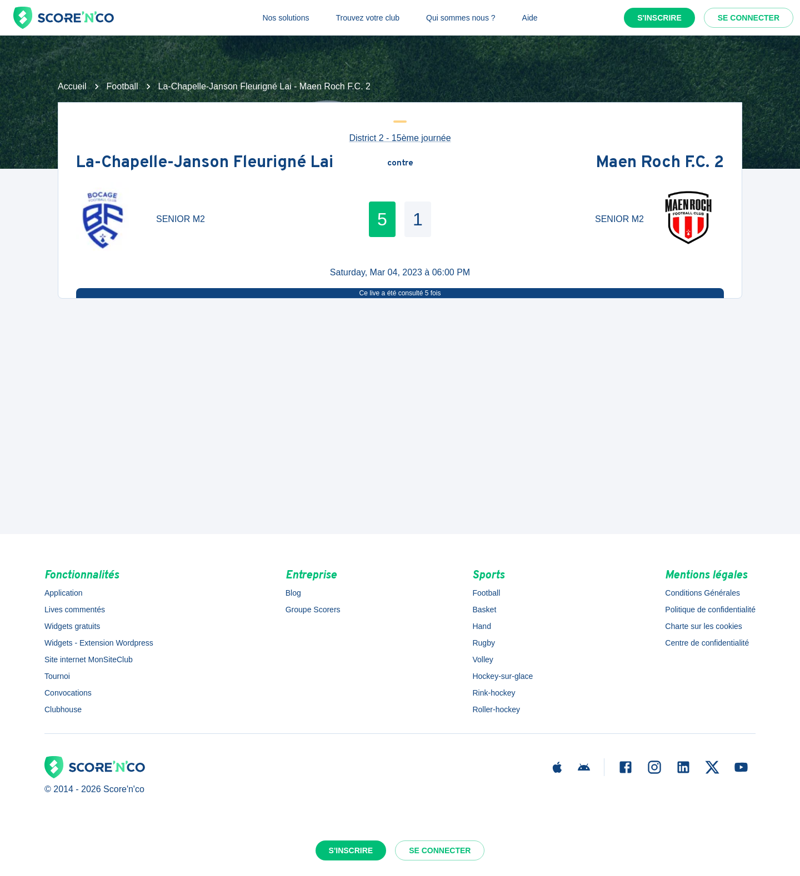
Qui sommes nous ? (461, 17)
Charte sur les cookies (703, 626)
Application (63, 592)
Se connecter (748, 17)
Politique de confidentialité (710, 609)
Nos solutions (285, 17)
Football (122, 86)
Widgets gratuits (72, 626)
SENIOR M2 (180, 219)
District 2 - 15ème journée (400, 138)
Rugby (483, 642)
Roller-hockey (496, 709)
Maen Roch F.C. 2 (660, 163)
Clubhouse (63, 709)
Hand (481, 626)
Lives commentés (74, 609)
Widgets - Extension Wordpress (98, 642)
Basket (484, 609)
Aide (530, 17)
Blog (293, 592)
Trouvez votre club (367, 17)
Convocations (68, 692)
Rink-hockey (493, 692)
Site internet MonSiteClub (88, 659)
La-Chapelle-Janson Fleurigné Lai (204, 163)
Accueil (72, 86)
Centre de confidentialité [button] (707, 642)
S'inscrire (659, 17)
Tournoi (57, 676)
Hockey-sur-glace (502, 676)
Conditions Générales (702, 592)
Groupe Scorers (313, 609)
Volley (482, 659)
